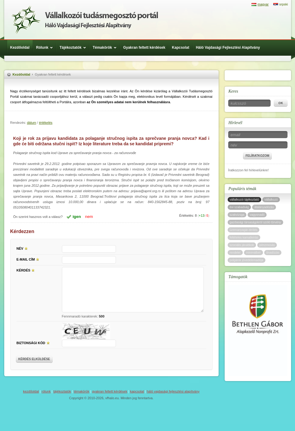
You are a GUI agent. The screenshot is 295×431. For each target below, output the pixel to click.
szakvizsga (237, 214)
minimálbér (253, 252)
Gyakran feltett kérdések (144, 47)
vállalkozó (271, 199)
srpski (283, 4)
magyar (263, 4)
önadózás (272, 252)
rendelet (235, 252)
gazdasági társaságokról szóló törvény (255, 222)
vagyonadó (257, 214)
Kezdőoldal (20, 47)
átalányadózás (264, 207)
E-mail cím (29, 259)
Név (23, 248)
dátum (31, 122)
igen (76, 216)
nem (89, 216)
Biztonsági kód (34, 343)
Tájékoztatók (74, 47)
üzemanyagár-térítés (244, 230)
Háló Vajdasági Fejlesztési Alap (84, 19)
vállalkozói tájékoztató (244, 199)
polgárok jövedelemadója (246, 260)
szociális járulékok (242, 245)
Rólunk (46, 47)
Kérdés (27, 270)
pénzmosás (267, 245)
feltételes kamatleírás (244, 237)
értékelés (46, 122)
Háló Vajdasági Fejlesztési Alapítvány (228, 47)
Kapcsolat (180, 47)
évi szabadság (239, 207)
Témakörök (106, 47)
